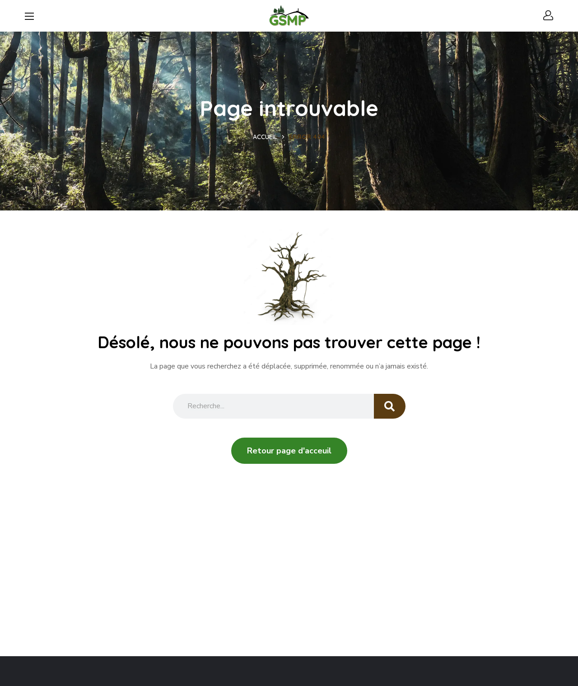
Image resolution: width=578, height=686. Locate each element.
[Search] (390, 406)
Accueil (265, 137)
